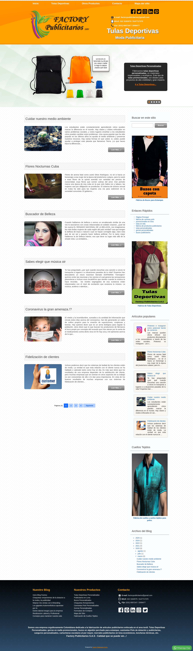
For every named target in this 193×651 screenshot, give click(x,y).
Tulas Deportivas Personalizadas (87, 595)
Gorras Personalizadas (83, 608)
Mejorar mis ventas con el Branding (46, 603)
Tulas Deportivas (60, 3)
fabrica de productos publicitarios (149, 226)
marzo (140, 556)
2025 (138, 538)
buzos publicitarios (143, 233)
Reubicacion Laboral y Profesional (46, 613)
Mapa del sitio (142, 3)
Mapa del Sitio (79, 613)
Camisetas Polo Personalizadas (86, 605)
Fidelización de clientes (42, 357)
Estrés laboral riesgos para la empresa (48, 611)
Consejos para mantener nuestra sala (47, 616)
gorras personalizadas (144, 230)
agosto (140, 551)
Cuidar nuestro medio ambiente (48, 119)
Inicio (36, 3)
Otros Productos (91, 3)
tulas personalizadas (144, 228)
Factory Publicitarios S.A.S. (100, 647)
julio (139, 554)
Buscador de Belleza (40, 214)
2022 (138, 543)
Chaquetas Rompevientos (84, 603)
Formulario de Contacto (83, 611)
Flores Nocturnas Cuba (42, 166)
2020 (138, 548)
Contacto (117, 3)
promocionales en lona (145, 221)
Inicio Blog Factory (40, 595)
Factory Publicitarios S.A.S (80, 636)
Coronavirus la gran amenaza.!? (49, 309)
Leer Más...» (116, 150)
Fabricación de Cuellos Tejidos (86, 616)
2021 (138, 546)
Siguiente (89, 405)
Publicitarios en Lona (82, 598)
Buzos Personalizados (82, 600)
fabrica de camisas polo (145, 219)
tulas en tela (140, 224)
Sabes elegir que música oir (46, 262)
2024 (138, 541)
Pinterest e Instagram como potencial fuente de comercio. (156, 328)
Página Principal (142, 217)
